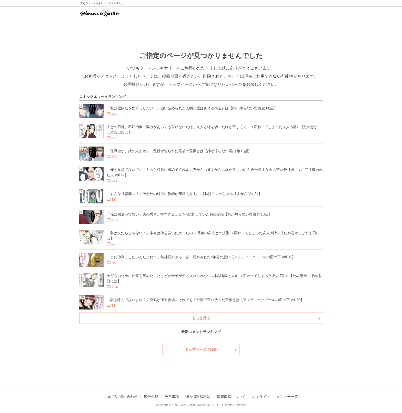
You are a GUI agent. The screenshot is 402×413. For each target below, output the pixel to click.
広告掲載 (151, 397)
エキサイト (261, 397)
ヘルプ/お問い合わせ (120, 397)
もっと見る (201, 318)
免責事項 (172, 397)
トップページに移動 (201, 349)
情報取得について (231, 397)
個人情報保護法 (197, 397)
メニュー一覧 (287, 397)
